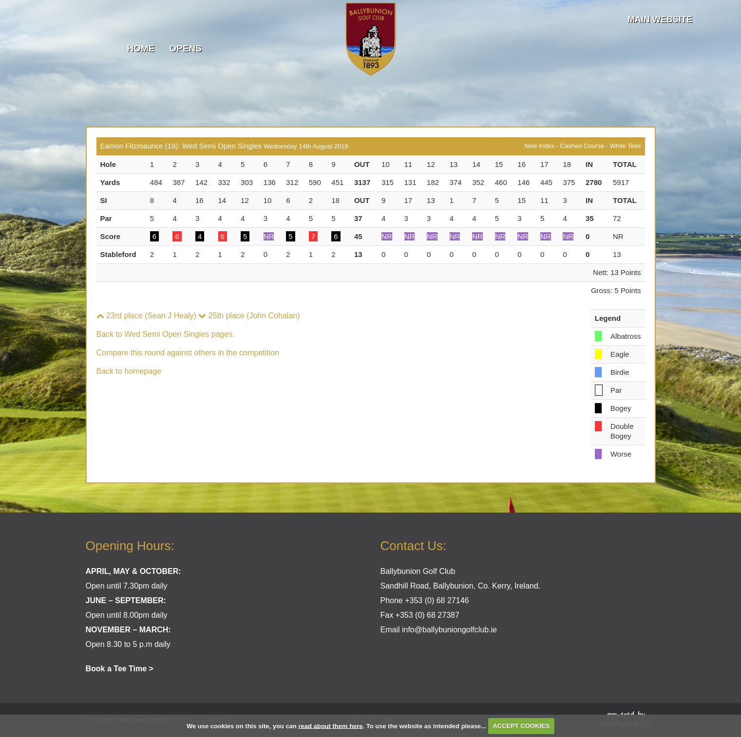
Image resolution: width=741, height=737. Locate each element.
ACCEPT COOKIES (521, 725)
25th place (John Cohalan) (249, 316)
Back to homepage (128, 371)
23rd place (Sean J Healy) (146, 316)
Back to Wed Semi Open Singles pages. (165, 334)
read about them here (330, 725)
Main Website (659, 19)
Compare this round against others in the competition (187, 353)
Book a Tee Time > (119, 668)
